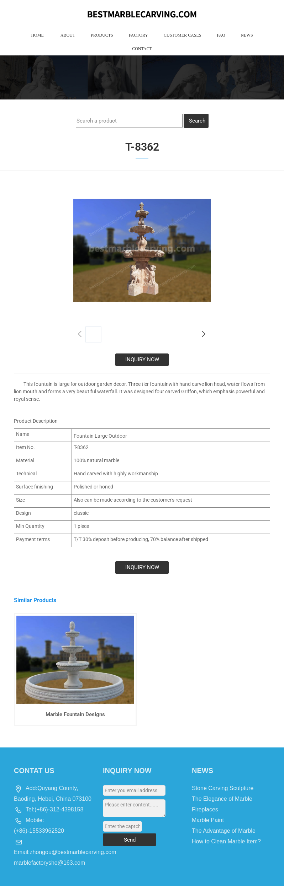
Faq (221, 35)
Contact (142, 48)
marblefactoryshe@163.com (49, 863)
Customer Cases (182, 35)
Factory (138, 35)
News (247, 35)
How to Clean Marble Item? (226, 841)
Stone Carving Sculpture (222, 788)
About (68, 35)
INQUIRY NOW (142, 359)
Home (37, 35)
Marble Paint (208, 820)
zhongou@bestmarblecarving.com (73, 852)
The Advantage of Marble (224, 831)
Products (102, 35)
